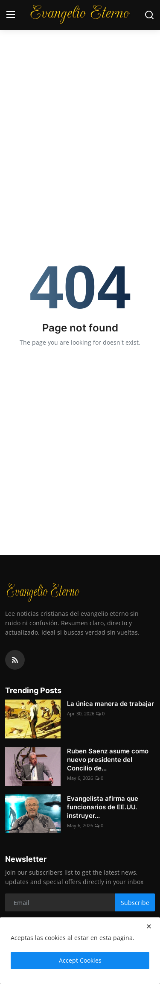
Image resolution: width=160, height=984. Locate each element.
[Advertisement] (80, 84)
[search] (149, 15)
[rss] (15, 660)
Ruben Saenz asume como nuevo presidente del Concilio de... (107, 759)
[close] (149, 926)
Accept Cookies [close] (80, 960)
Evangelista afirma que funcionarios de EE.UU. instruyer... (102, 807)
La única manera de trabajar (110, 704)
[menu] (10, 15)
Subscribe (135, 903)
